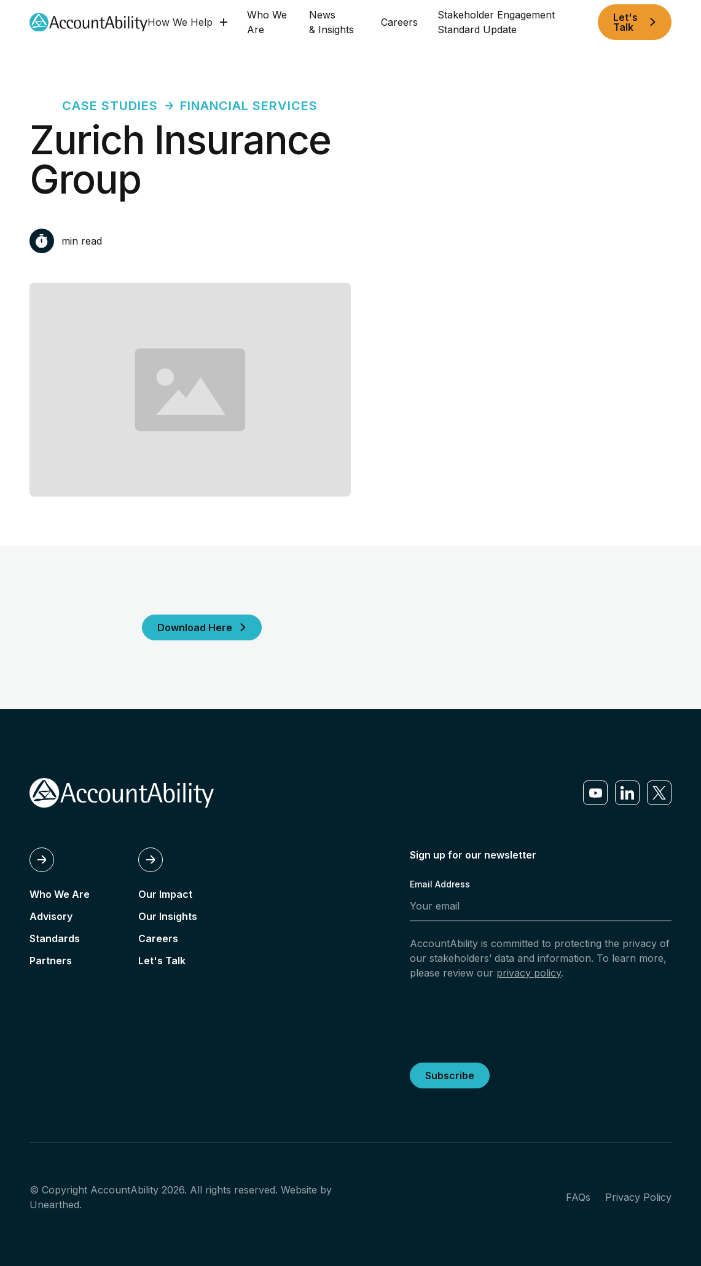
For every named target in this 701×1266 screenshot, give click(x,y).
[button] (187, 22)
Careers (399, 22)
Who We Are (267, 22)
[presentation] (503, 1019)
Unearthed (54, 1204)
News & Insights (331, 22)
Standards (54, 938)
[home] (88, 22)
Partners (50, 960)
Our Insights (167, 916)
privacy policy (528, 973)
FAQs (578, 1197)
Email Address (440, 884)
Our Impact (165, 894)
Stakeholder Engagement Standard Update (496, 22)
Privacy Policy (638, 1197)
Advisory (50, 916)
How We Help (180, 22)
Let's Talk (162, 960)
